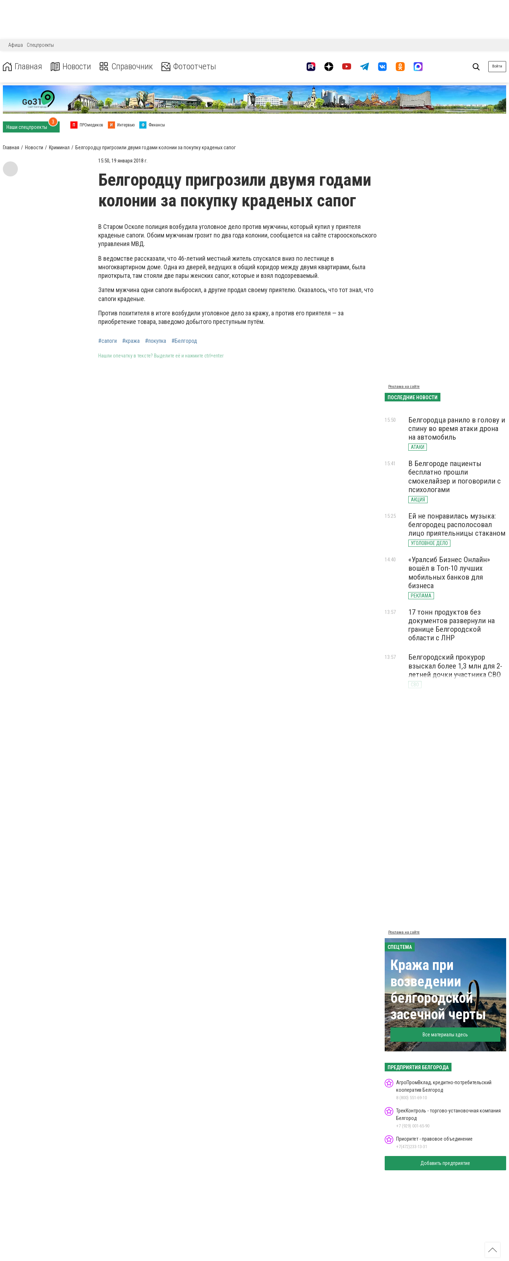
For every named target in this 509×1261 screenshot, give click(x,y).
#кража (131, 341)
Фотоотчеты (188, 66)
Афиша (15, 45)
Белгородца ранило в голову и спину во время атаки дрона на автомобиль (456, 428)
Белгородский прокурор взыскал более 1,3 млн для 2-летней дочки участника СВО (455, 666)
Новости (71, 66)
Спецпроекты (40, 45)
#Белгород (184, 341)
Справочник (126, 66)
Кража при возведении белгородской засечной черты (438, 990)
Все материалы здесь (445, 1034)
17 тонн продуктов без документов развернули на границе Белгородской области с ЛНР (451, 625)
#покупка (155, 341)
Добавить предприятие (445, 1163)
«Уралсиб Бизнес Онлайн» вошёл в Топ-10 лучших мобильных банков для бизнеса (449, 572)
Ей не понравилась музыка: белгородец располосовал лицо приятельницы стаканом (456, 524)
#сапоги (107, 341)
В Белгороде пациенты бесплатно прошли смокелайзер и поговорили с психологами (454, 476)
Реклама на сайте (404, 386)
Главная (22, 66)
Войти (497, 66)
